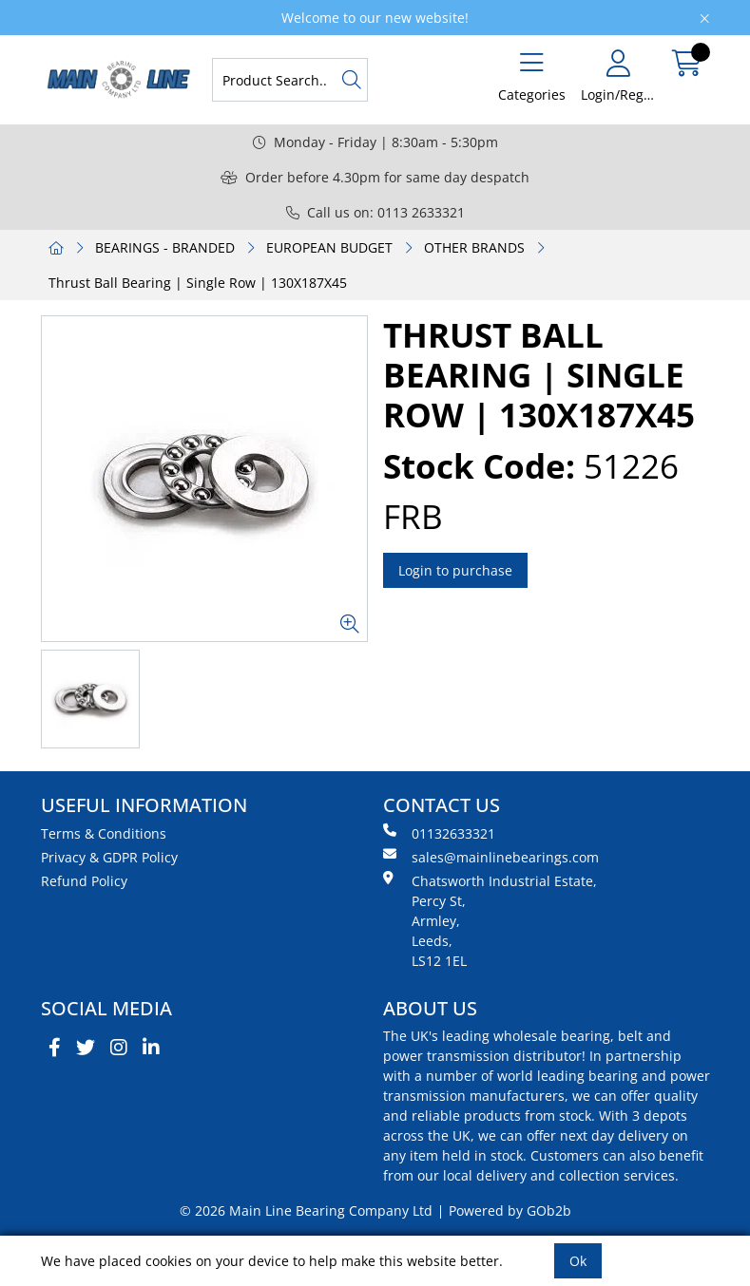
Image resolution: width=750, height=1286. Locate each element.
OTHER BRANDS (474, 247)
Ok (578, 1261)
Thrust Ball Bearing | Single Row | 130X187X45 (197, 283)
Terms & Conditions (103, 833)
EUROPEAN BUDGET (329, 247)
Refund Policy (84, 881)
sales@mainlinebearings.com (491, 856)
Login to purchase (455, 570)
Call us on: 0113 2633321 (375, 212)
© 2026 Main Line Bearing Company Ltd (306, 1210)
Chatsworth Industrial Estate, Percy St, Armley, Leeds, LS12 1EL (490, 920)
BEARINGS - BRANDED (165, 247)
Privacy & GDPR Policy (109, 857)
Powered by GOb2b (510, 1210)
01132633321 (439, 832)
